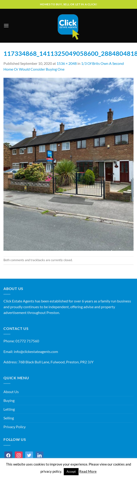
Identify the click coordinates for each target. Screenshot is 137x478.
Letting (9, 409)
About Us (11, 392)
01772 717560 (27, 341)
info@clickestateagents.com (36, 352)
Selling (8, 418)
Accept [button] (71, 471)
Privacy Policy (14, 427)
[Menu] (6, 25)
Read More (88, 471)
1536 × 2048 (67, 63)
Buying (9, 400)
